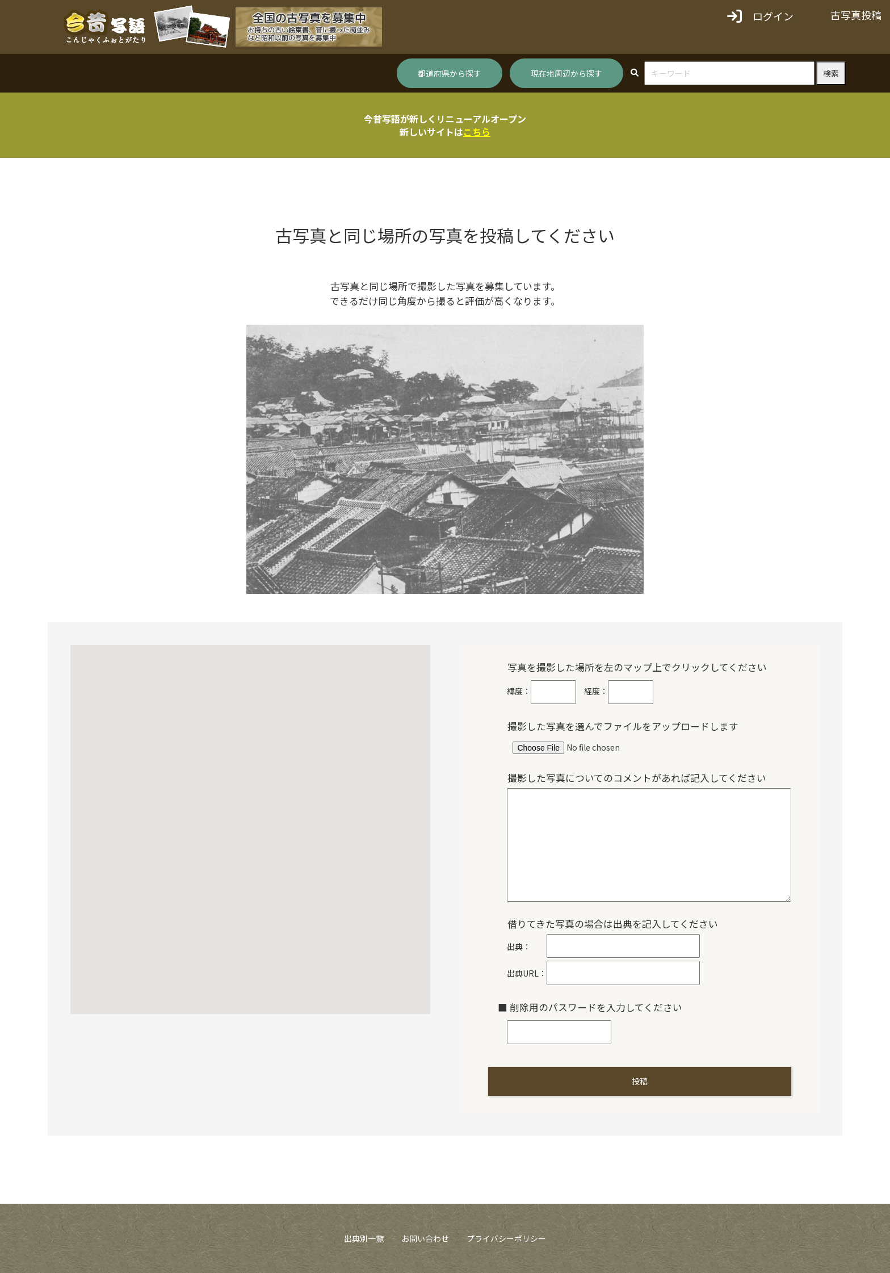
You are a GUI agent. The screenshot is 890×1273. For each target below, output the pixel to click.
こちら (476, 132)
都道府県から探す (449, 73)
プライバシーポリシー (506, 1238)
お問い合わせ (425, 1238)
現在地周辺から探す (566, 73)
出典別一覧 (364, 1238)
